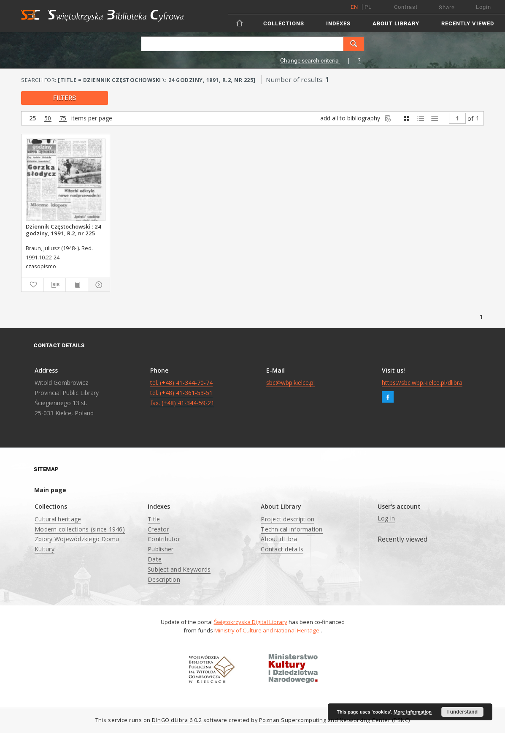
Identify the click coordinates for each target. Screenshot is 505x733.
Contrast (406, 7)
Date (155, 559)
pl (368, 7)
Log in (386, 518)
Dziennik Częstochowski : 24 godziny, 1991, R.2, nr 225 (63, 230)
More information (413, 711)
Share (447, 7)
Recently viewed (467, 23)
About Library (396, 23)
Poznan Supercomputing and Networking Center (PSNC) (334, 720)
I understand (462, 712)
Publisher (160, 549)
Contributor (164, 539)
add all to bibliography (356, 118)
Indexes (338, 23)
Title (154, 519)
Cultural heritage (58, 519)
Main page (50, 490)
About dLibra (279, 539)
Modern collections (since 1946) (80, 529)
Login (483, 7)
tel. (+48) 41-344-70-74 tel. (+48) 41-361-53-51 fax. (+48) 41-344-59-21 (182, 393)
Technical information (291, 529)
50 (47, 118)
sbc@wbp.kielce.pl (290, 383)
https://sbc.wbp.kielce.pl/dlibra (422, 383)
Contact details (282, 549)
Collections (283, 23)
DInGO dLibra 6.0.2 (177, 720)
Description (164, 579)
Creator (158, 529)
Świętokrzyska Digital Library (250, 622)
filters (64, 98)
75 (62, 118)
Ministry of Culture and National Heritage (267, 630)
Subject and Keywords (179, 569)
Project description (287, 519)
